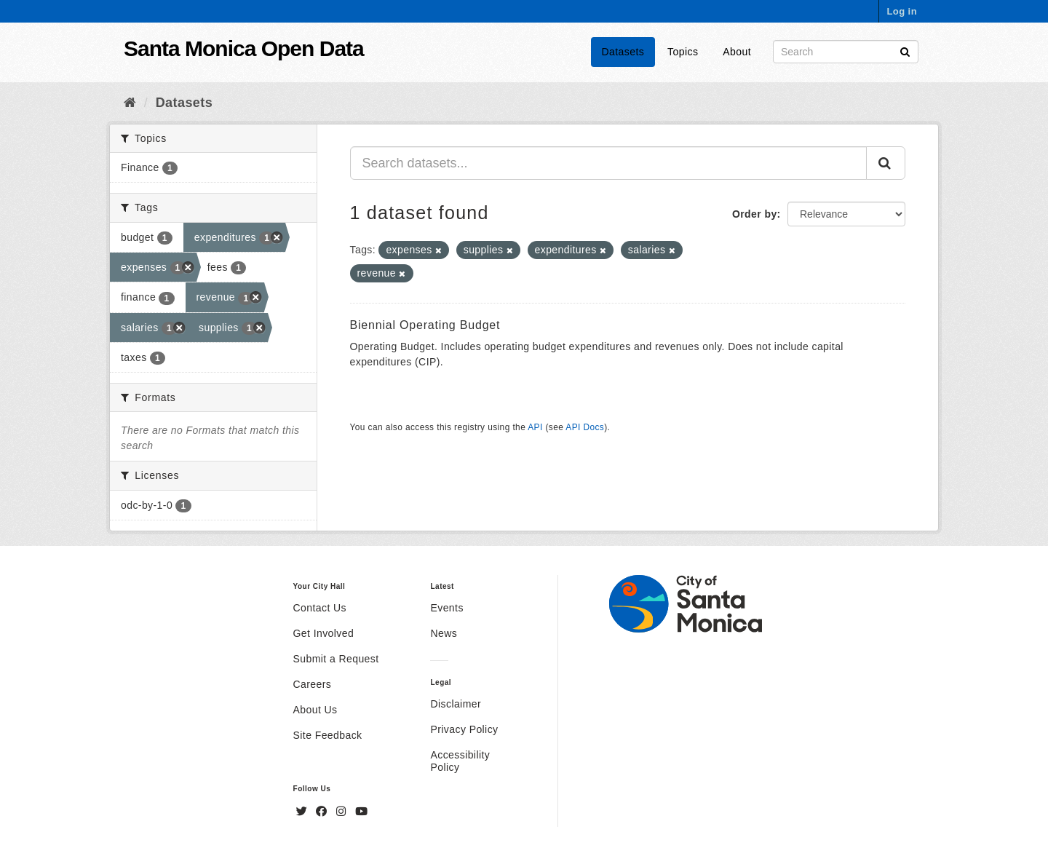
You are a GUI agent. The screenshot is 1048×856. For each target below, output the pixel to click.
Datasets (623, 52)
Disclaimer (455, 704)
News (443, 633)
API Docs (584, 427)
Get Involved (323, 633)
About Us (315, 710)
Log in (901, 11)
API (535, 427)
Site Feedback (327, 735)
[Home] (130, 102)
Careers (312, 684)
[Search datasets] (845, 51)
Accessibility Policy (460, 761)
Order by (754, 214)
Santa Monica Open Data (244, 48)
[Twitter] (303, 811)
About (737, 52)
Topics (682, 52)
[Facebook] (323, 811)
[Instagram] (342, 811)
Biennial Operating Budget (425, 325)
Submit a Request (336, 659)
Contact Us (319, 608)
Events (446, 608)
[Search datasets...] (609, 163)
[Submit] (905, 50)
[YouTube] (361, 811)
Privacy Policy (464, 729)
